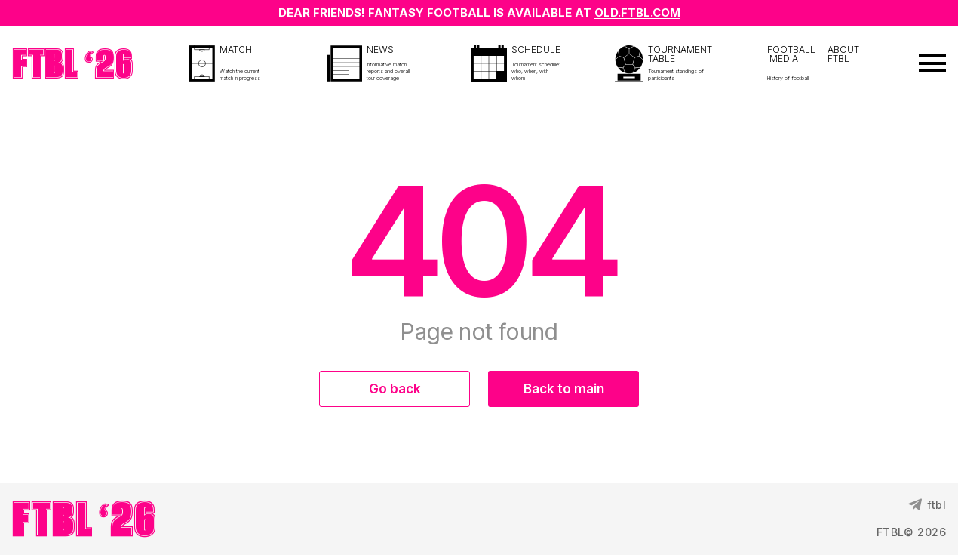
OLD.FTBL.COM (637, 12)
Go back (395, 388)
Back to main (564, 388)
